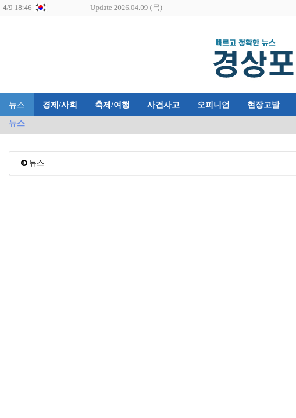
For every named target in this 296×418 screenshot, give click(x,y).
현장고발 (263, 104)
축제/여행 (112, 104)
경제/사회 (59, 104)
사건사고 (163, 104)
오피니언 (213, 104)
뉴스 (17, 104)
